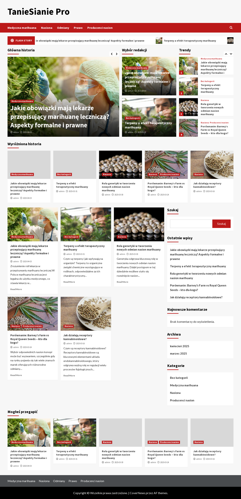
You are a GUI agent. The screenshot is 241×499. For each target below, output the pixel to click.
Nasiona (46, 28)
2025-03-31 (141, 132)
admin (16, 132)
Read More (16, 289)
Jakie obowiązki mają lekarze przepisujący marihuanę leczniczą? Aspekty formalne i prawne (59, 116)
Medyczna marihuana (22, 28)
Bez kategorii (133, 118)
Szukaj (172, 209)
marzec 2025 (178, 353)
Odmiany (63, 28)
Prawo (78, 28)
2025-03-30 (118, 194)
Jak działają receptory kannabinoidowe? (207, 185)
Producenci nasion (100, 28)
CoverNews (137, 493)
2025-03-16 (210, 191)
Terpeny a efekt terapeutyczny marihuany (210, 88)
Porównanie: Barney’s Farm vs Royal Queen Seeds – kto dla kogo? (214, 130)
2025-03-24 (164, 194)
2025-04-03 (27, 132)
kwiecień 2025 (179, 346)
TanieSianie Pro (39, 11)
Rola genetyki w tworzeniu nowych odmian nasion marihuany (212, 109)
